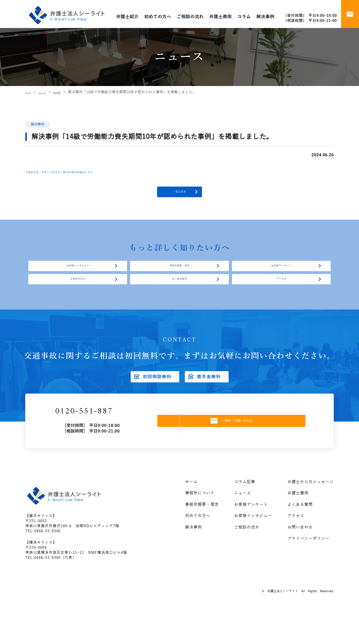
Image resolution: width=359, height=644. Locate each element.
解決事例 (72, 92)
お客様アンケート (281, 279)
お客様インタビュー (77, 279)
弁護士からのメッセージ (310, 516)
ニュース (50, 92)
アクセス (281, 301)
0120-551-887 (106, 442)
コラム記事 (244, 516)
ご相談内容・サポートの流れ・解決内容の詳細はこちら (85, 171)
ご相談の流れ (77, 301)
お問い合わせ (300, 562)
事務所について (200, 528)
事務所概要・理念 (179, 279)
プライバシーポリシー (308, 573)
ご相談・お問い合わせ (245, 452)
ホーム (30, 92)
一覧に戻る (179, 196)
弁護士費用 (298, 528)
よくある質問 (179, 301)
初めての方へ (197, 550)
